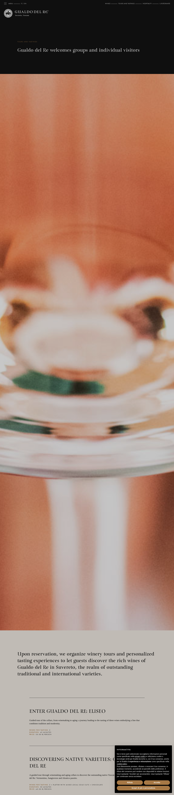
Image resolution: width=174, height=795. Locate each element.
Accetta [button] (157, 782)
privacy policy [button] (140, 756)
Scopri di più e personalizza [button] (143, 788)
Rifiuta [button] (130, 782)
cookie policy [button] (122, 764)
